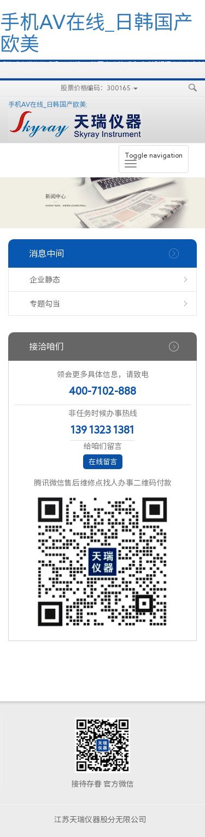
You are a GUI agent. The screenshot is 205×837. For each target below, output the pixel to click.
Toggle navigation (154, 160)
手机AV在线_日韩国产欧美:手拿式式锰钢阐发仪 (115, 64)
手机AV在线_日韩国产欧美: (75, 120)
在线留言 (103, 461)
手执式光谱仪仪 (23, 64)
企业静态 (45, 280)
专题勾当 (45, 304)
